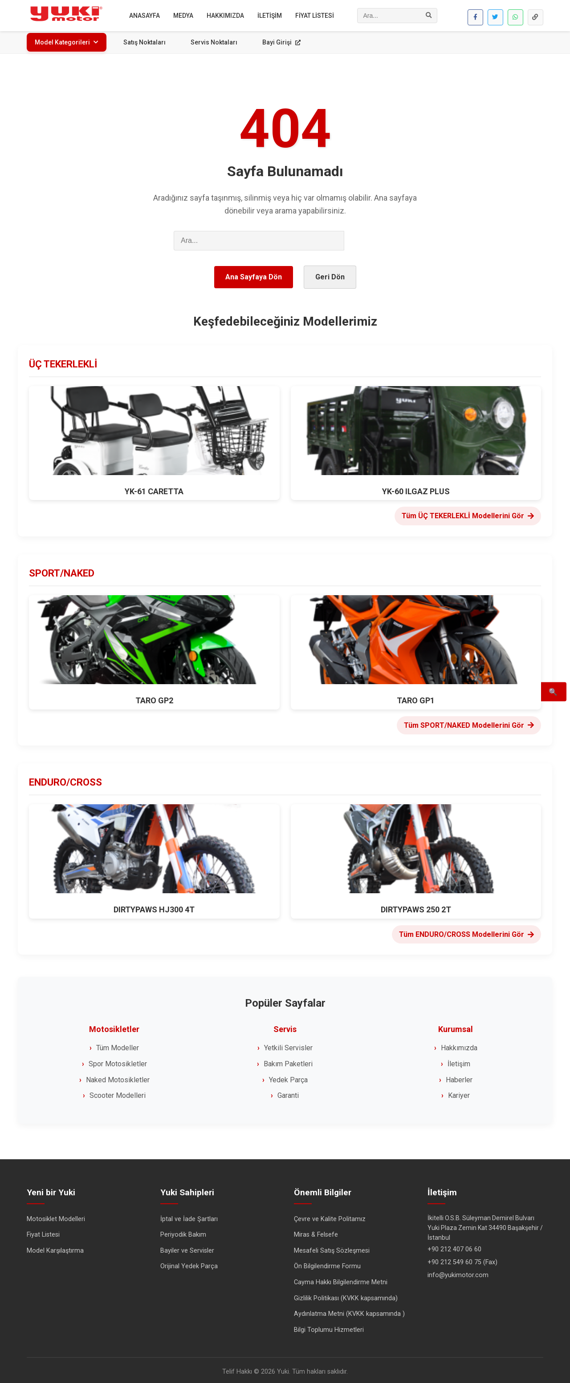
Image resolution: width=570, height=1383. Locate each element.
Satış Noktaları (144, 42)
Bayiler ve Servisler (187, 1247)
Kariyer (459, 1093)
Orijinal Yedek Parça (189, 1263)
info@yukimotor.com (458, 1272)
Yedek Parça (288, 1077)
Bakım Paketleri (288, 1060)
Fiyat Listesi (43, 1232)
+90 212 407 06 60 (454, 1246)
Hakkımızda (459, 1045)
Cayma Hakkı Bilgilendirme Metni (340, 1279)
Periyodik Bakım (183, 1232)
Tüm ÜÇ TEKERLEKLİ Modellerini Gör (468, 513)
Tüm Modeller (117, 1045)
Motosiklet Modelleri (56, 1216)
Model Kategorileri (66, 42)
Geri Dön (330, 275)
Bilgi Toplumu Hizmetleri (329, 1327)
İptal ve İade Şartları (189, 1216)
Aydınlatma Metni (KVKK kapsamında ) (349, 1311)
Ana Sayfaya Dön (253, 275)
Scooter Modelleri (118, 1093)
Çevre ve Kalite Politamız (330, 1216)
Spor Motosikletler (118, 1060)
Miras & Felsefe (316, 1232)
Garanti (288, 1093)
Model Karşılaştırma (55, 1247)
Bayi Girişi (281, 42)
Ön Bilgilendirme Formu (327, 1263)
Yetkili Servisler (288, 1045)
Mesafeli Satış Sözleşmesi (332, 1247)
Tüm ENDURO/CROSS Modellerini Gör (466, 931)
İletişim (459, 1060)
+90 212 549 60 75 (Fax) (462, 1259)
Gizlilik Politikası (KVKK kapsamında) (346, 1295)
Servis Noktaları (214, 42)
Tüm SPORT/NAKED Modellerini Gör (469, 722)
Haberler (459, 1077)
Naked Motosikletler (118, 1077)
